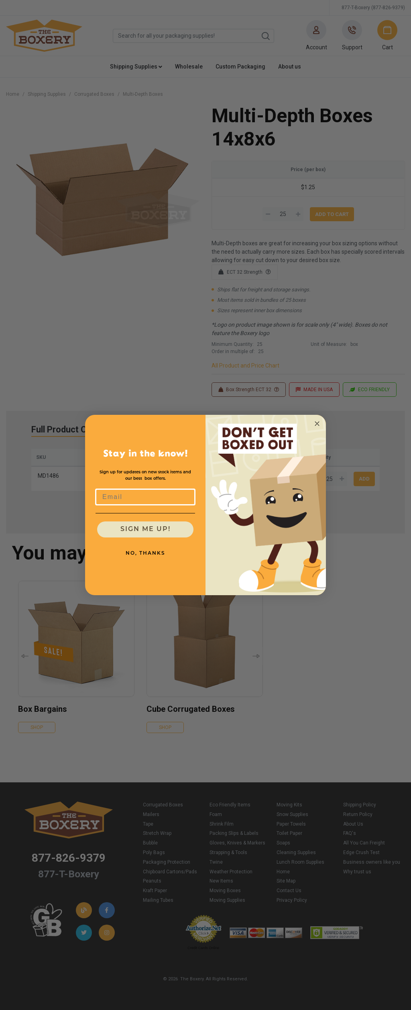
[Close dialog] (317, 423)
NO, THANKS (145, 553)
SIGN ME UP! (145, 529)
